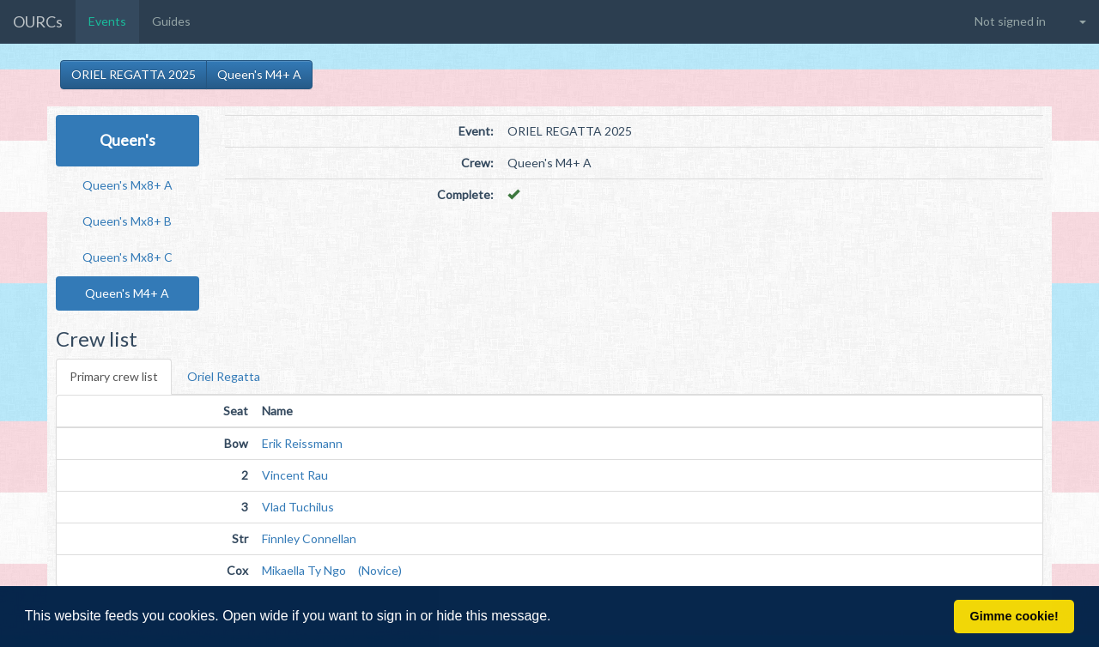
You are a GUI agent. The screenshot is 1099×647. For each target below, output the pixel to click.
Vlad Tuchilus (298, 506)
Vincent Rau (295, 475)
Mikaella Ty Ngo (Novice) (332, 570)
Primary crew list (114, 376)
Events (107, 21)
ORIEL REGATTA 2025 (133, 74)
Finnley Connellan (309, 538)
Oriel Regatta (223, 376)
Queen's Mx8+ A (127, 185)
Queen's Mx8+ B (127, 221)
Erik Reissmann (302, 443)
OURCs (38, 21)
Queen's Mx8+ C (127, 257)
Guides (171, 21)
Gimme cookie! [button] (1014, 616)
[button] (557, 617)
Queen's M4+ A (259, 74)
